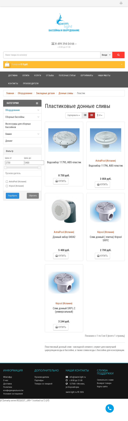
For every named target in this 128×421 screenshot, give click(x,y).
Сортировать (74, 115)
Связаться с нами (105, 399)
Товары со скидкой (43, 402)
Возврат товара (104, 402)
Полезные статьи (67, 75)
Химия (8, 134)
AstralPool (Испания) (16, 181)
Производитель (13, 173)
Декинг (8, 140)
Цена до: (27, 158)
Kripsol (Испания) (15, 186)
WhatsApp (7, 396)
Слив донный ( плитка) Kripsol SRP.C (106, 245)
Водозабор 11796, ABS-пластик (106, 165)
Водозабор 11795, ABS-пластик (64, 162)
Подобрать (12, 195)
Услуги (37, 75)
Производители (30, 83)
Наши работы (104, 75)
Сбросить (33, 195)
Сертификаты (86, 75)
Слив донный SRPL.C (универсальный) (64, 322)
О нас (5, 399)
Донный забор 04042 (64, 243)
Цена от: (8, 158)
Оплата (25, 75)
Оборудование (12, 110)
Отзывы (50, 75)
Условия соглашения (13, 412)
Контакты (13, 83)
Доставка (12, 75)
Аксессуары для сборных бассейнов (18, 125)
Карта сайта (102, 405)
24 (99, 115)
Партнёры (39, 399)
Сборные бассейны (14, 117)
